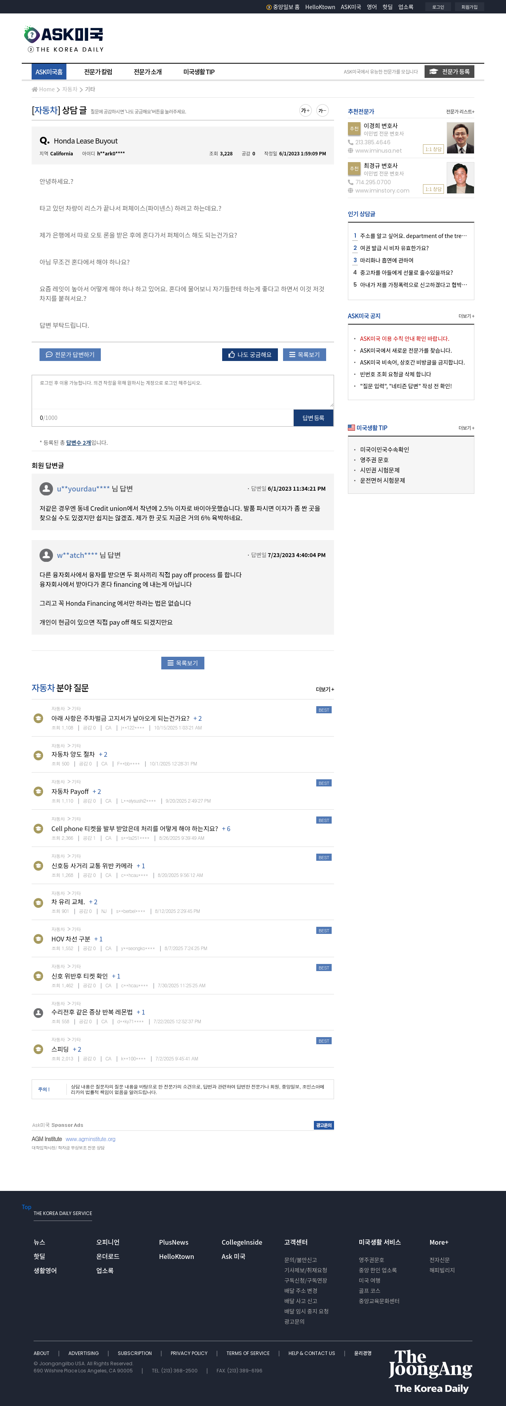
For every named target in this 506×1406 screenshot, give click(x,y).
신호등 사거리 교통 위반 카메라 (92, 865)
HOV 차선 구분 (71, 938)
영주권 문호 (374, 459)
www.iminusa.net (375, 151)
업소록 (406, 7)
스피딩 (60, 1049)
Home (43, 89)
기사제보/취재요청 (305, 1270)
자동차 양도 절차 (73, 754)
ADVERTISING (84, 1353)
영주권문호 (371, 1260)
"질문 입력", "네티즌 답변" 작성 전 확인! (406, 386)
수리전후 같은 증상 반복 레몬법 (92, 1012)
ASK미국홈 (49, 71)
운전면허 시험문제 (382, 480)
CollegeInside (242, 1242)
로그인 (438, 7)
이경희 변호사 (381, 125)
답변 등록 (314, 418)
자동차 (69, 89)
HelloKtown (320, 7)
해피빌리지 (442, 1270)
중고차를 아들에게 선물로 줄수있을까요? (406, 272)
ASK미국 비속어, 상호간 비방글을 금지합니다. (412, 362)
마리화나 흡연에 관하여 (386, 260)
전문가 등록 (449, 71)
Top (26, 1207)
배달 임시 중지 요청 (306, 1311)
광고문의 (294, 1321)
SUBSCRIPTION (135, 1353)
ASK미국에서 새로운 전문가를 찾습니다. (406, 350)
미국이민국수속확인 (384, 449)
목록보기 (304, 354)
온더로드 (108, 1256)
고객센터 (296, 1242)
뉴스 (39, 1242)
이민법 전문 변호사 (384, 133)
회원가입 (470, 7)
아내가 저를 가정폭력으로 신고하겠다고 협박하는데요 (421, 285)
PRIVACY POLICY (190, 1353)
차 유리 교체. (68, 901)
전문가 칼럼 (98, 71)
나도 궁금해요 (250, 354)
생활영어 (45, 1270)
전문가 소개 (147, 71)
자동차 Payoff (70, 791)
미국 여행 (370, 1280)
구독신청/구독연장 (305, 1280)
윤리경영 (363, 1353)
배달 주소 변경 (300, 1291)
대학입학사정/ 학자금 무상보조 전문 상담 (68, 1148)
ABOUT (42, 1353)
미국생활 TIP (199, 71)
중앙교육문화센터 (379, 1301)
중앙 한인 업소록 (378, 1270)
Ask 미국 (233, 1256)
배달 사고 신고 (300, 1301)
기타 (90, 89)
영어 (372, 7)
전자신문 (439, 1260)
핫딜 (388, 7)
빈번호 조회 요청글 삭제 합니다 (395, 374)
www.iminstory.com (379, 191)
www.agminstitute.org (90, 1139)
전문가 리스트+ (460, 111)
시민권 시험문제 (380, 470)
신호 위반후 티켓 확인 (79, 976)
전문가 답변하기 (70, 354)
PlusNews (173, 1242)
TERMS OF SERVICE (249, 1353)
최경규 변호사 (381, 165)
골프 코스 (370, 1291)
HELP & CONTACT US (312, 1353)
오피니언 (108, 1242)
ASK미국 (351, 7)
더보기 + (325, 689)
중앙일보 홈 (283, 7)
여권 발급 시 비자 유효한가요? (394, 248)
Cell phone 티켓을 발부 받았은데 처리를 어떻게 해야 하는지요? (134, 828)
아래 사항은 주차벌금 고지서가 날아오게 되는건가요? (120, 718)
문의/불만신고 (300, 1260)
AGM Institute (47, 1139)
